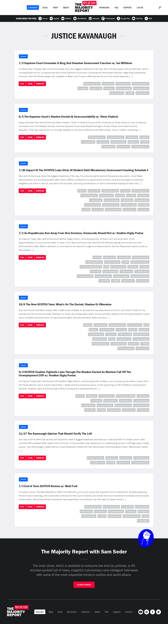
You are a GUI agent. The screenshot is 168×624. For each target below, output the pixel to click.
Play (22, 84)
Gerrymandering (142, 507)
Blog (45, 7)
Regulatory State (117, 93)
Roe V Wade (144, 205)
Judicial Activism (88, 142)
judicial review (87, 511)
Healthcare (133, 267)
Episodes (33, 7)
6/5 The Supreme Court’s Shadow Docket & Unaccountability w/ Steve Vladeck (68, 116)
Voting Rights (143, 521)
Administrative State (93, 84)
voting (146, 516)
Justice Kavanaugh (124, 88)
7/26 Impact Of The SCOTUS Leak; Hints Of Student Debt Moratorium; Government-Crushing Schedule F (84, 170)
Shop (55, 7)
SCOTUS (130, 93)
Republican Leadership (140, 276)
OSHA (112, 339)
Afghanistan (92, 396)
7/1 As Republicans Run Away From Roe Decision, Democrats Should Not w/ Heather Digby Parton (81, 233)
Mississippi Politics (141, 334)
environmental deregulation (91, 267)
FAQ (116, 7)
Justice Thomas (127, 271)
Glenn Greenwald (107, 195)
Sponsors (104, 7)
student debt (98, 209)
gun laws (133, 329)
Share (30, 84)
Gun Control (122, 329)
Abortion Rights (124, 257)
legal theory (134, 142)
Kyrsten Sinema (89, 405)
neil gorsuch (144, 511)
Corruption (83, 88)
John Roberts (143, 195)
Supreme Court (143, 93)
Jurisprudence (103, 142)
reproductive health (93, 205)
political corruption (141, 88)
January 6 (120, 195)
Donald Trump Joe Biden (126, 396)
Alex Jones (125, 191)
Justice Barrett (96, 200)
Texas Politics (143, 410)
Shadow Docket (109, 146)
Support (127, 7)
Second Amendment (126, 348)
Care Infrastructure (112, 262)
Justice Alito (110, 88)
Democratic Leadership (140, 262)
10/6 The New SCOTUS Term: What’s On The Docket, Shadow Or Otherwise (65, 304)
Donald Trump (96, 88)
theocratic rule (143, 281)
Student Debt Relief (113, 209)
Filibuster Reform (107, 329)
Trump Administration (141, 146)
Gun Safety (144, 329)
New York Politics (100, 339)
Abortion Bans (94, 191)
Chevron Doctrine (123, 84)
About (66, 7)
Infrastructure (143, 396)
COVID (126, 262)
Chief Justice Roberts (141, 84)
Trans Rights (144, 209)
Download (40, 84)
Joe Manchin (97, 400)
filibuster (94, 329)
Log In (140, 7)
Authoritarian (108, 84)
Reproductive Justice (111, 205)
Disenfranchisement (112, 507)
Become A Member (84, 585)
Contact (128, 611)
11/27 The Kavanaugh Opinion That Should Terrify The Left (55, 433)
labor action (111, 334)
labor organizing (125, 334)
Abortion (82, 191)
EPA (106, 267)
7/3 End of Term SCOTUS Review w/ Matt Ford (48, 486)
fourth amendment (118, 267)
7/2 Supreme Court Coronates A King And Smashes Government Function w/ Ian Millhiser (75, 63)
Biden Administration (97, 137)
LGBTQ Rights (127, 200)
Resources (72, 611)
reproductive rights (129, 205)
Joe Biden (145, 137)
